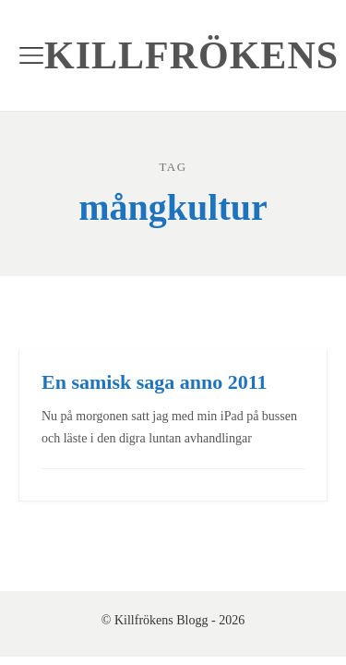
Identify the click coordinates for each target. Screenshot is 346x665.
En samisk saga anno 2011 (155, 381)
